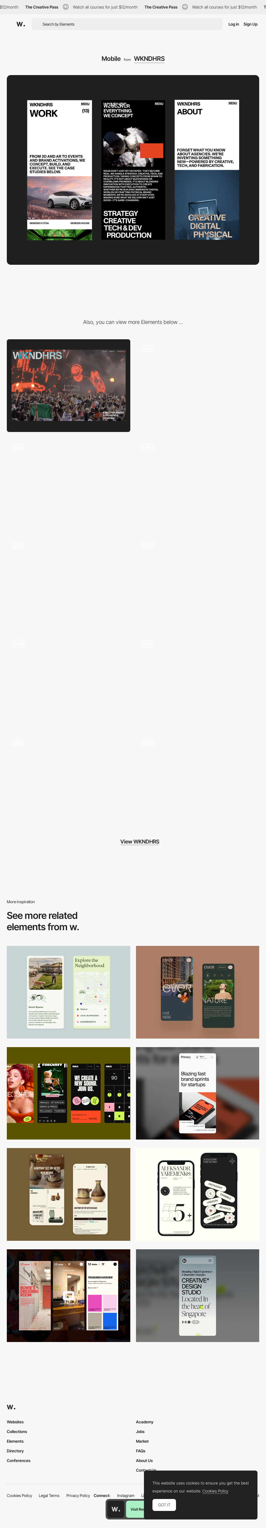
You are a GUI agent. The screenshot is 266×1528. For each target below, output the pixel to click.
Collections (17, 1431)
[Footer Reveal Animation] (197, 779)
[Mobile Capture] (68, 1194)
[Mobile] (197, 992)
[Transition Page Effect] (68, 582)
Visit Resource (142, 1509)
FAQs (140, 1450)
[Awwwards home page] (115, 1509)
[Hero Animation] (197, 385)
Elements (15, 1441)
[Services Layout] (197, 680)
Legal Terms (49, 1495)
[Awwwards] (20, 24)
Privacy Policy (78, 1495)
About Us (144, 1460)
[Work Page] (68, 779)
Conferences (18, 1460)
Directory (15, 1450)
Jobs (140, 1431)
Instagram (126, 1495)
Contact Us (146, 1470)
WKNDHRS (149, 58)
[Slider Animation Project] (197, 582)
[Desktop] (68, 385)
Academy (145, 1421)
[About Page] (197, 484)
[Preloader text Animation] (68, 680)
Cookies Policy (19, 1495)
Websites (15, 1421)
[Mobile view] (68, 1295)
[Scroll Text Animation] (68, 484)
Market (142, 1441)
